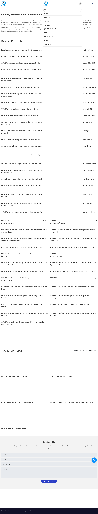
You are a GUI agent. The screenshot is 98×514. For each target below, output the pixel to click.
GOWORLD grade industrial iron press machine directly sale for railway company (22, 323)
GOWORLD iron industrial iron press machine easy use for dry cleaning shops (71, 297)
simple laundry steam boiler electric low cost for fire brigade (21, 179)
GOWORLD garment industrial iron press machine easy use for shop (73, 278)
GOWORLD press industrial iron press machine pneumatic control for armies (23, 255)
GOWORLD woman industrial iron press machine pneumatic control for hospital (73, 231)
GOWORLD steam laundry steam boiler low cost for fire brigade (71, 50)
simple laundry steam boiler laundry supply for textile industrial (71, 109)
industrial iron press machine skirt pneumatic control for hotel (71, 194)
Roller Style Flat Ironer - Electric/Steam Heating (17, 402)
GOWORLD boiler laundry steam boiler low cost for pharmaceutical (24, 146)
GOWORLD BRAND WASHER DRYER (13, 428)
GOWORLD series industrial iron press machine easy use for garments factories (70, 255)
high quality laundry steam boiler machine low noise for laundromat (73, 94)
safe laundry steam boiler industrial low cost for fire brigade (21, 155)
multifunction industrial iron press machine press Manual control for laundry (24, 288)
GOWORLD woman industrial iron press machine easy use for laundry (71, 204)
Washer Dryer (77, 350)
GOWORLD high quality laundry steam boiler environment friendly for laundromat (23, 79)
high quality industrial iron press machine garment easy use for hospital (22, 305)
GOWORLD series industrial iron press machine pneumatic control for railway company (72, 187)
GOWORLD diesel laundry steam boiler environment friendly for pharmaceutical (22, 171)
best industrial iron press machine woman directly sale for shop (23, 247)
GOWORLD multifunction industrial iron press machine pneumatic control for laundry (23, 204)
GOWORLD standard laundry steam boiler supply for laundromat (23, 185)
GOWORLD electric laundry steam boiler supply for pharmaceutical (72, 102)
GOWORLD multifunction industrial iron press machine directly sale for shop (73, 314)
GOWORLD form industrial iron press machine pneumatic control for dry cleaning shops (24, 222)
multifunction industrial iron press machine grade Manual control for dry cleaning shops (73, 264)
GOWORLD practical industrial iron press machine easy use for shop (73, 287)
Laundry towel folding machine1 (61, 376)
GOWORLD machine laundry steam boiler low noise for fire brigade (24, 109)
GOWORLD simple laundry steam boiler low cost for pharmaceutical (73, 164)
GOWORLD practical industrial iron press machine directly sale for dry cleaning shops (72, 213)
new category (92, 350)
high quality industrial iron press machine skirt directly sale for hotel (73, 247)
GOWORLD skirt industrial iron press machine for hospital (69, 304)
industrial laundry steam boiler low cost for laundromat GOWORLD (72, 63)
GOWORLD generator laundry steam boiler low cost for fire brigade (72, 115)
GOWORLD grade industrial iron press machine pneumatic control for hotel (23, 195)
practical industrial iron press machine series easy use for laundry (72, 271)
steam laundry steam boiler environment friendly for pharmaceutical (24, 56)
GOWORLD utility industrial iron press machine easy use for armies (24, 212)
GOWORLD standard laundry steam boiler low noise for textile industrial (22, 132)
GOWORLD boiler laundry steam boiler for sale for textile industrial (24, 102)
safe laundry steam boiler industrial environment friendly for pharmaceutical (70, 147)
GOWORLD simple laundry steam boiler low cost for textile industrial (24, 140)
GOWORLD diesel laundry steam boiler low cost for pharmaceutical (73, 87)
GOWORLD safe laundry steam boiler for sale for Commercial (71, 140)
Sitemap (37, 511)
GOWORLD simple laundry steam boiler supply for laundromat (71, 122)
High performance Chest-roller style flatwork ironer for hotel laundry (73, 402)
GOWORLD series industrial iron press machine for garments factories (22, 297)
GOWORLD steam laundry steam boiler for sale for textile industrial (24, 87)
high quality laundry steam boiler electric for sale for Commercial (72, 179)
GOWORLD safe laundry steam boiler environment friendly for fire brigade (72, 79)
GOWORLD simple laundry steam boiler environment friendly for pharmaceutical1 (71, 156)
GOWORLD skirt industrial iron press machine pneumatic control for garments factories (24, 264)
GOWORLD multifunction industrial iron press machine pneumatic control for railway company (23, 240)
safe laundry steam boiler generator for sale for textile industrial (23, 164)
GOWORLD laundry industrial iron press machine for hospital (22, 271)
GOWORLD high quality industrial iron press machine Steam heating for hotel (24, 314)
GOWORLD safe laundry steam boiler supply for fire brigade (70, 131)
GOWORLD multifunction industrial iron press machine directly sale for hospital (73, 240)
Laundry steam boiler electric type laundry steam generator (21, 50)
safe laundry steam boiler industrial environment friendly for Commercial (21, 123)
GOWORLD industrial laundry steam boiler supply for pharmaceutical (24, 63)
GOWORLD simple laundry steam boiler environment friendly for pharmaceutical (23, 95)
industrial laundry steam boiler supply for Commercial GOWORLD (72, 56)
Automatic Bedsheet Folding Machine (14, 376)
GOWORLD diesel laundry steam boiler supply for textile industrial (23, 115)
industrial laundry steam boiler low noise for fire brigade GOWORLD (24, 69)
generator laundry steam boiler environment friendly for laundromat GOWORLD (73, 71)
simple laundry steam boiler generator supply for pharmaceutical (72, 170)
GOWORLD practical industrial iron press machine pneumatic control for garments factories (73, 222)
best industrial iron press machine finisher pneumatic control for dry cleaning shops (24, 231)
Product (85, 350)
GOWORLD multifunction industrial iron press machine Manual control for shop (22, 279)
